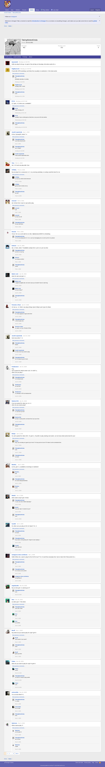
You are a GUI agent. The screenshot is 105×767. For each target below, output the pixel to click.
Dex (12, 10)
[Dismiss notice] (99, 16)
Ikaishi (14, 495)
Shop (37, 10)
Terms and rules (79, 762)
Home (7, 10)
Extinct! (14, 245)
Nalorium (14, 723)
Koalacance (15, 366)
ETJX (13, 101)
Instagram (13, 16)
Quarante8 (15, 62)
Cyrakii (14, 523)
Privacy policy (87, 762)
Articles (18, 10)
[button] (28, 9)
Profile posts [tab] (8, 57)
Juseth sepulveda (17, 132)
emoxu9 (14, 200)
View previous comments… (18, 73)
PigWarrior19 (15, 68)
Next (17, 753)
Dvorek (14, 231)
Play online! (46, 10)
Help (93, 762)
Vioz (13, 163)
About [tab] (30, 57)
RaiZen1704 (15, 401)
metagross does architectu (19, 554)
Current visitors (7, 12)
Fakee (13, 661)
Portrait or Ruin (16, 305)
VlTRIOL (14, 170)
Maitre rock (15, 274)
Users (32, 10)
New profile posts (17, 12)
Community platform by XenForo (52, 765)
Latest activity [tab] (17, 57)
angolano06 (15, 585)
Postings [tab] (24, 57)
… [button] (11, 753)
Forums (24, 10)
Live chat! (55, 10)
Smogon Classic (9, 762)
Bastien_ (14, 464)
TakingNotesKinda (19, 76)
